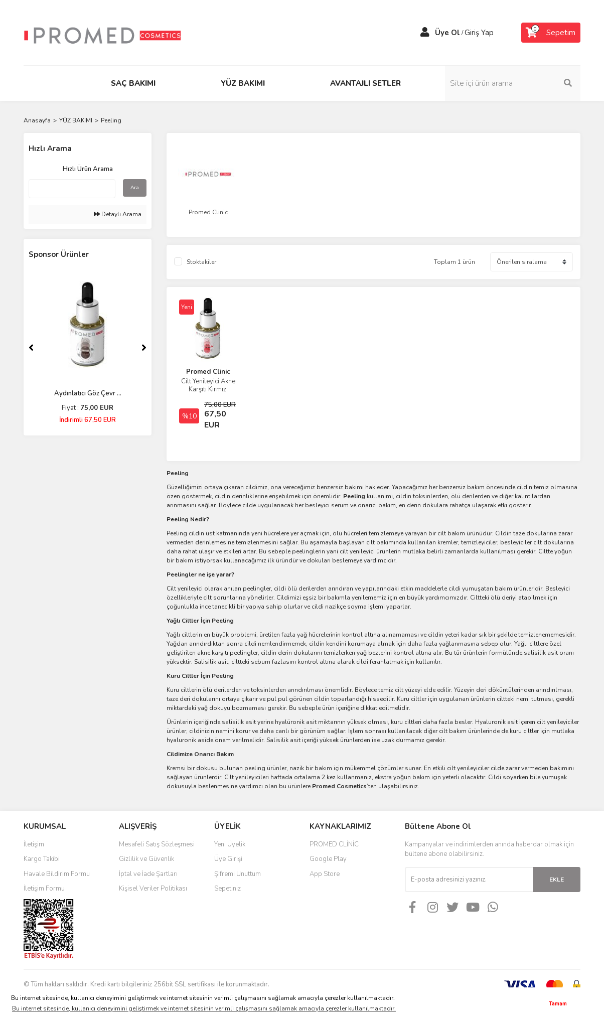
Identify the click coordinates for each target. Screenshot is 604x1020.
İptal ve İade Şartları (148, 874)
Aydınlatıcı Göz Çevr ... (87, 393)
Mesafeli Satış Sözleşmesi (157, 844)
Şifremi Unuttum (237, 874)
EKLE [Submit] (556, 880)
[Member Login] (424, 32)
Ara (134, 187)
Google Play (328, 858)
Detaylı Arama (117, 214)
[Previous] (31, 348)
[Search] (512, 83)
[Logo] (102, 32)
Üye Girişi (228, 858)
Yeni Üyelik (229, 844)
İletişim (34, 844)
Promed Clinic (208, 371)
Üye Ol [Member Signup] (447, 33)
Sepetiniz (227, 888)
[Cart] (550, 33)
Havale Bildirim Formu (57, 874)
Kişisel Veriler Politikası (153, 888)
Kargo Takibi (42, 858)
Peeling (111, 120)
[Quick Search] (72, 188)
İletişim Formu (44, 888)
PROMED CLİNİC (334, 844)
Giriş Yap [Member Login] (479, 33)
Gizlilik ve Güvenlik (146, 858)
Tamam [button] (558, 1003)
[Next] (143, 348)
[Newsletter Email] (469, 879)
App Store (325, 874)
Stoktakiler (201, 262)
